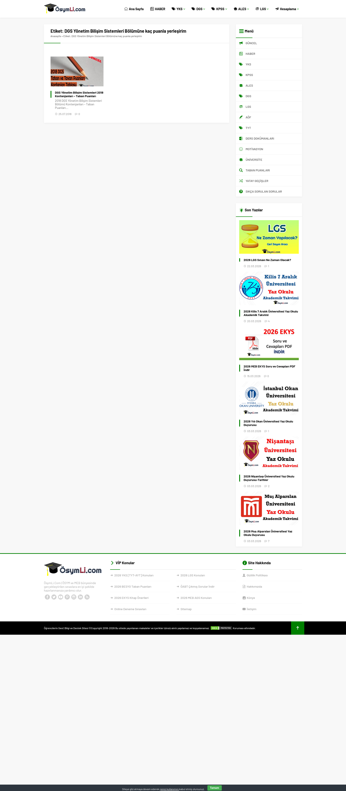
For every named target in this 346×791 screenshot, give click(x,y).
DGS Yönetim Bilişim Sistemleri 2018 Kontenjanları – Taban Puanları (79, 94)
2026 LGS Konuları (193, 575)
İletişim (251, 609)
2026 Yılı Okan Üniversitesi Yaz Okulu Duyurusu (268, 423)
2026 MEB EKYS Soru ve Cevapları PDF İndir (269, 368)
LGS (262, 9)
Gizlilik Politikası (257, 575)
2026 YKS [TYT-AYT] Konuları (134, 575)
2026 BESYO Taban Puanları (132, 586)
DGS (198, 9)
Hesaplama (287, 9)
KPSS (219, 9)
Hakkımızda (254, 586)
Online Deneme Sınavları (130, 609)
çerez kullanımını (169, 789)
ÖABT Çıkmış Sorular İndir (197, 586)
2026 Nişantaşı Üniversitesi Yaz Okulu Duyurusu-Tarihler (269, 478)
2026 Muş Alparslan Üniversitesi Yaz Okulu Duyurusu (268, 533)
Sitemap (186, 609)
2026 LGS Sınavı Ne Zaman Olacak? (267, 260)
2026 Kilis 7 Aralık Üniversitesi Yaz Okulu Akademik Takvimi (271, 313)
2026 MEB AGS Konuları (196, 598)
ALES (241, 9)
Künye (251, 598)
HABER (157, 9)
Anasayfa (56, 36)
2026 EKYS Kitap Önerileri (131, 598)
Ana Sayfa (134, 9)
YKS (178, 9)
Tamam (214, 787)
